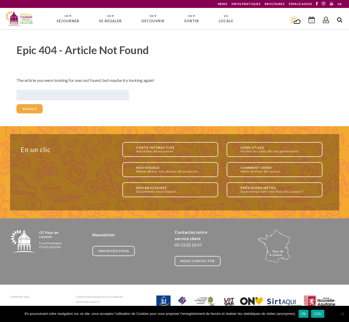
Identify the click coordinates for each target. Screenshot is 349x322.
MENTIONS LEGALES (87, 302)
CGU (318, 314)
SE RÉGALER (110, 18)
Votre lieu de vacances (174, 149)
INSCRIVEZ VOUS (113, 251)
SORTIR (191, 18)
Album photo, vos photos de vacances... (174, 169)
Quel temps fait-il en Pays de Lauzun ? (278, 189)
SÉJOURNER (68, 18)
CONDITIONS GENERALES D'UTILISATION (99, 296)
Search (29, 109)
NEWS (222, 4)
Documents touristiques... (174, 189)
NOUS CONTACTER (197, 261)
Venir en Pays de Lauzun (278, 169)
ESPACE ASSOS (300, 4)
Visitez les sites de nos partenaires (278, 149)
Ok (303, 314)
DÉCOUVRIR (153, 18)
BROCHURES (275, 4)
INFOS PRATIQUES (245, 4)
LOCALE (226, 19)
